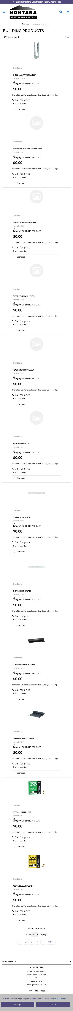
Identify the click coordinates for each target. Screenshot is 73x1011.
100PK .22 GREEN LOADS (22, 812)
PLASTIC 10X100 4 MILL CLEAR (24, 222)
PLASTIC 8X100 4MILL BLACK (24, 296)
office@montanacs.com (36, 985)
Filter (66, 37)
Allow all (53, 1004)
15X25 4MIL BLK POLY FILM (23, 738)
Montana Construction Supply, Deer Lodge (40, 95)
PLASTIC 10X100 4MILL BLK (23, 370)
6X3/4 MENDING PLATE (22, 591)
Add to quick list (19, 104)
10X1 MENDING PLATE (21, 517)
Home (25, 24)
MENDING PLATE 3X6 (21, 443)
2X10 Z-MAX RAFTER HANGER (24, 75)
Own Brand (17, 68)
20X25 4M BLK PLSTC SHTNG (24, 664)
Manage (17, 1004)
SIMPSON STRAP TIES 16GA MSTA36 (27, 148)
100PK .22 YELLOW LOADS (23, 886)
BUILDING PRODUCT (41, 24)
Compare (18, 110)
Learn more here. (59, 998)
